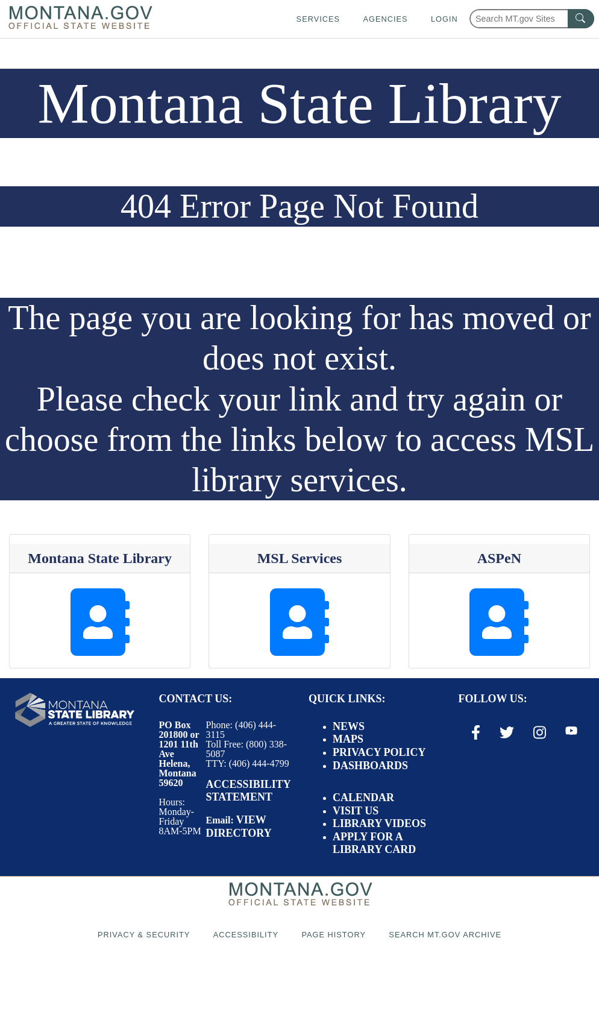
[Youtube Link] (571, 731)
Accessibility (245, 934)
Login (444, 19)
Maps (348, 739)
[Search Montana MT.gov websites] (531, 18)
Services (318, 19)
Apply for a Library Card (374, 843)
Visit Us (355, 811)
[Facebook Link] (476, 732)
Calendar (363, 797)
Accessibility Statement (248, 791)
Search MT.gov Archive (445, 934)
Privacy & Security (144, 934)
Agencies (385, 19)
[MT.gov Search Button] (581, 18)
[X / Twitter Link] (507, 732)
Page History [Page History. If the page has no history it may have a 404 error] (333, 934)
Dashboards (370, 766)
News (349, 726)
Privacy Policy (379, 752)
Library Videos (379, 823)
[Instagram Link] (540, 732)
